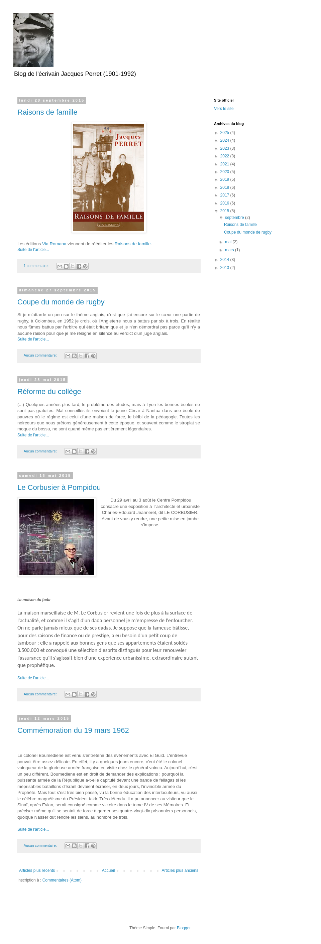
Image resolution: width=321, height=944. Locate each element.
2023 (225, 148)
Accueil (108, 870)
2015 (225, 211)
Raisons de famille (47, 112)
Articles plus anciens (180, 870)
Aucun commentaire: (41, 355)
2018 (225, 187)
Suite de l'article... (33, 249)
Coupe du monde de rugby (61, 302)
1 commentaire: (36, 266)
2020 (225, 171)
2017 (225, 195)
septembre (235, 217)
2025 (225, 132)
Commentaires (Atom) (62, 880)
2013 (225, 267)
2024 (225, 140)
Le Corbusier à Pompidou (59, 487)
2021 (225, 164)
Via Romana (54, 243)
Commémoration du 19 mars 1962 (73, 730)
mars (230, 250)
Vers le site (224, 108)
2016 (225, 203)
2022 (225, 156)
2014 (225, 259)
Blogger (184, 928)
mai (229, 242)
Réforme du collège (49, 391)
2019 (225, 179)
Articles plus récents (37, 870)
